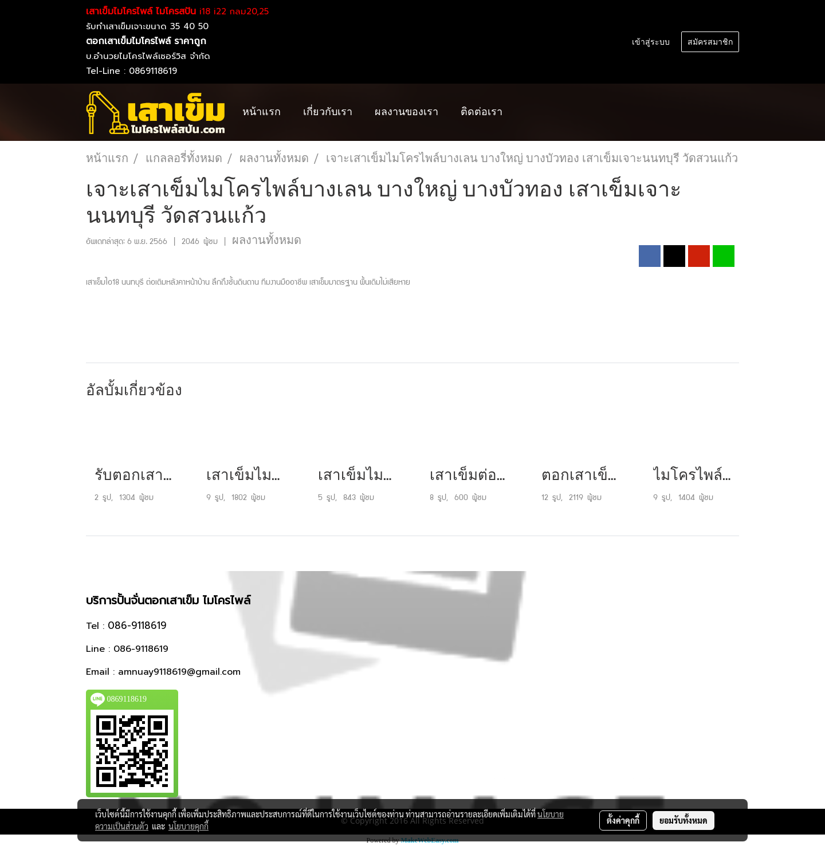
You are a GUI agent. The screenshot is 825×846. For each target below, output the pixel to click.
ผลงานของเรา (406, 111)
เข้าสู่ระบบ (651, 42)
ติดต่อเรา (481, 111)
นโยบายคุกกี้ (188, 826)
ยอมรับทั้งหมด (683, 820)
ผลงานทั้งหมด (266, 240)
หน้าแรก (261, 111)
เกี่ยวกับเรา (327, 111)
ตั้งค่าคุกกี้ (623, 820)
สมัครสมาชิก (710, 42)
